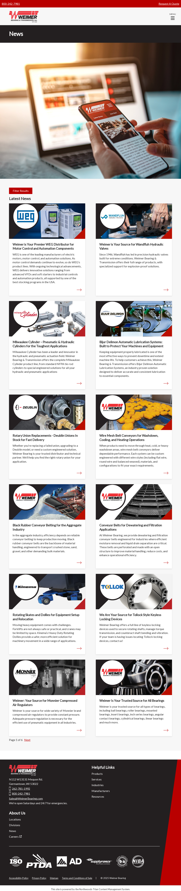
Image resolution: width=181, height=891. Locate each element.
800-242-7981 (11, 3)
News (12, 831)
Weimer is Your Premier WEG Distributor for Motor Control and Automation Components (43, 246)
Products (97, 773)
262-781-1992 (21, 788)
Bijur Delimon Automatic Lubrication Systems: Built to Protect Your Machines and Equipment (131, 344)
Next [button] (27, 739)
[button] (173, 16)
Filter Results (21, 190)
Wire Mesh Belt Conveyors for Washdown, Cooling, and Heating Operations (128, 438)
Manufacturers (101, 790)
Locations (15, 819)
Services (97, 779)
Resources (98, 796)
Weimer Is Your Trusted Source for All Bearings (131, 700)
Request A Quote (169, 3)
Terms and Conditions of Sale (77, 878)
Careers (14, 836)
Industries (98, 785)
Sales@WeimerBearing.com (26, 798)
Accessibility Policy (18, 878)
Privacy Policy (39, 878)
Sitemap (54, 878)
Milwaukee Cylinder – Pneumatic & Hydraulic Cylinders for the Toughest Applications (43, 344)
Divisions (14, 825)
